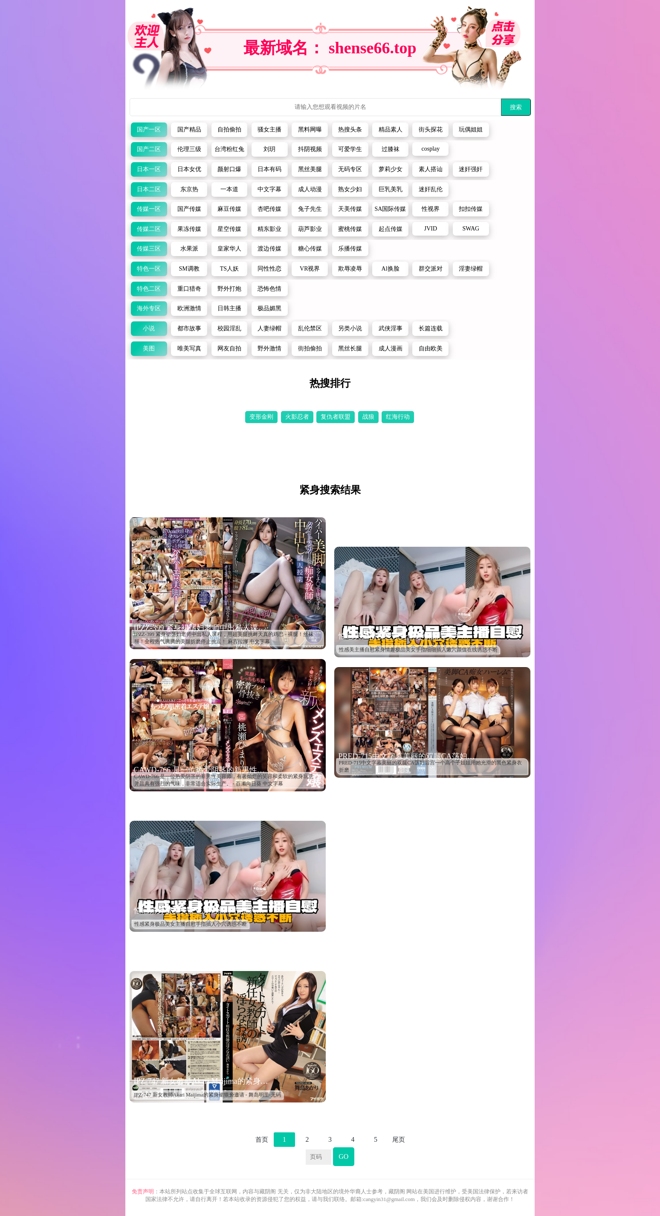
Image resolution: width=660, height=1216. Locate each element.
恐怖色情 (269, 289)
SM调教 (189, 268)
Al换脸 (390, 268)
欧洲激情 (189, 308)
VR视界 (310, 268)
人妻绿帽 (269, 328)
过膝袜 (390, 149)
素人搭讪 (431, 169)
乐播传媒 (350, 248)
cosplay (431, 149)
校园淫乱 (229, 328)
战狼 (368, 417)
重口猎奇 (189, 289)
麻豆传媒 (229, 209)
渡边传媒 (269, 248)
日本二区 (149, 189)
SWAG (470, 228)
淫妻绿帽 (471, 268)
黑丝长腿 (350, 348)
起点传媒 (390, 229)
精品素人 (390, 129)
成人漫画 (390, 348)
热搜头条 (350, 129)
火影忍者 (297, 417)
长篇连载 (431, 328)
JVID (430, 228)
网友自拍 (229, 348)
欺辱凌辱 (350, 268)
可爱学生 (350, 149)
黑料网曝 (310, 129)
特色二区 (149, 289)
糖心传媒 (310, 248)
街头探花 (431, 129)
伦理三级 (189, 149)
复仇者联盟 (335, 417)
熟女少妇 (350, 189)
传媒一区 (149, 209)
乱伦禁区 (310, 328)
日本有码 (269, 169)
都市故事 (189, 328)
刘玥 (269, 149)
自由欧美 (431, 348)
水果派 (189, 248)
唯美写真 (189, 348)
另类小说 (350, 328)
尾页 (398, 1139)
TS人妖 (229, 268)
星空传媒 (229, 229)
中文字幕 (269, 189)
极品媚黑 (269, 308)
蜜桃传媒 (350, 229)
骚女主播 (269, 129)
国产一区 (149, 129)
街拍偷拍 (310, 348)
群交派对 (431, 268)
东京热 (189, 189)
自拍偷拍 (229, 129)
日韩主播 (229, 308)
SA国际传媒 (390, 209)
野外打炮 (229, 289)
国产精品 (189, 129)
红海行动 (398, 417)
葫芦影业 (310, 229)
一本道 (229, 189)
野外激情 (269, 348)
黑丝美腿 (310, 169)
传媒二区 (149, 229)
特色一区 (149, 268)
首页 (261, 1139)
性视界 (431, 209)
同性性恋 (269, 268)
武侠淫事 (390, 328)
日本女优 (189, 169)
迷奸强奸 (471, 169)
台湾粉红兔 (229, 149)
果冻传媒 (189, 229)
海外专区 (149, 308)
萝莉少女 (390, 169)
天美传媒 (350, 209)
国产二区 (149, 149)
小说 (149, 328)
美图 (149, 348)
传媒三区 (149, 248)
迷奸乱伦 (431, 189)
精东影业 (269, 229)
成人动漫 (310, 189)
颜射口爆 (229, 169)
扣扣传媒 (471, 209)
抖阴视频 (310, 149)
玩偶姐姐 (471, 129)
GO (343, 1156)
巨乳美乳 (390, 189)
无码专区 (350, 169)
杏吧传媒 (269, 209)
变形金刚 (261, 417)
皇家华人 (229, 248)
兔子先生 (310, 209)
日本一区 (149, 169)
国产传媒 (189, 209)
